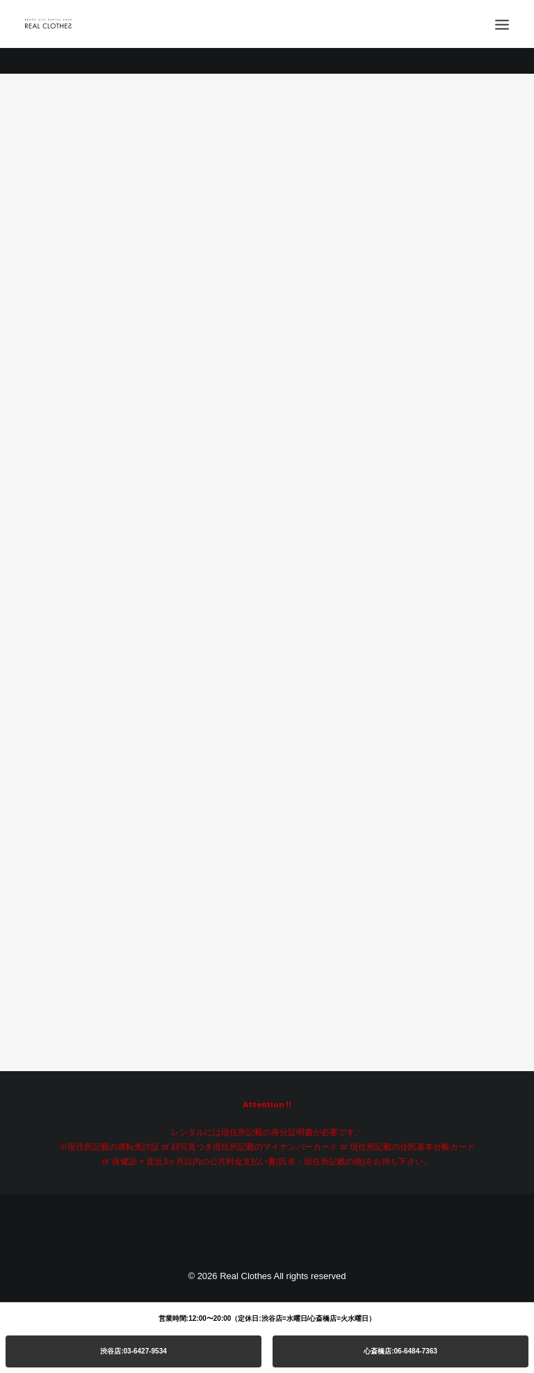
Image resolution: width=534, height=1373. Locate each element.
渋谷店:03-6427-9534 (133, 1351)
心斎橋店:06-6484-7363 (400, 1351)
